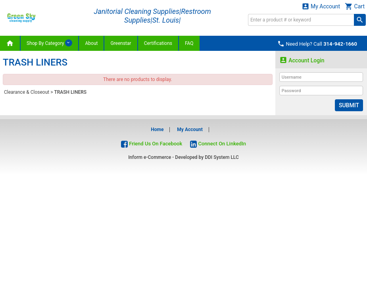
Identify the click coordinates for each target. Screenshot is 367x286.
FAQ (189, 43)
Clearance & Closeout (26, 92)
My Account (321, 6)
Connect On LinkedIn (218, 144)
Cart (355, 6)
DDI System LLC (222, 157)
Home (157, 129)
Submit (349, 105)
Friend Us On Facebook (151, 144)
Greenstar (120, 43)
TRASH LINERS (70, 92)
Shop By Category (49, 42)
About (91, 43)
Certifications (158, 43)
